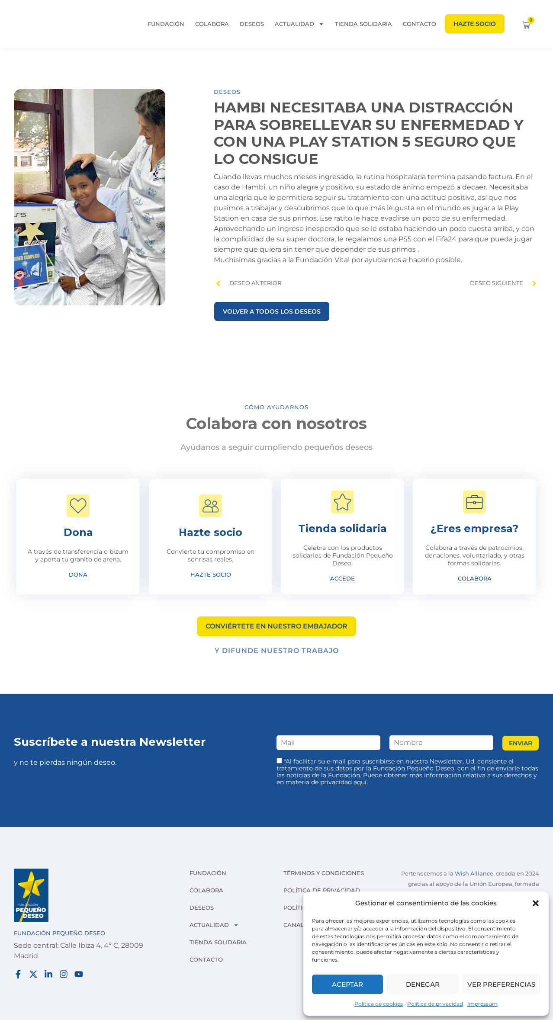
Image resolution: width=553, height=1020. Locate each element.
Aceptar (347, 984)
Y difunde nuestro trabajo (277, 654)
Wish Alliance (474, 873)
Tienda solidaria (363, 23)
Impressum (482, 1004)
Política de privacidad (435, 1004)
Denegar (423, 984)
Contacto (419, 23)
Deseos (252, 23)
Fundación (166, 23)
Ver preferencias (501, 984)
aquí (360, 782)
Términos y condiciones (323, 872)
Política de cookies (378, 1004)
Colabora (212, 23)
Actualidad (299, 23)
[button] (535, 903)
